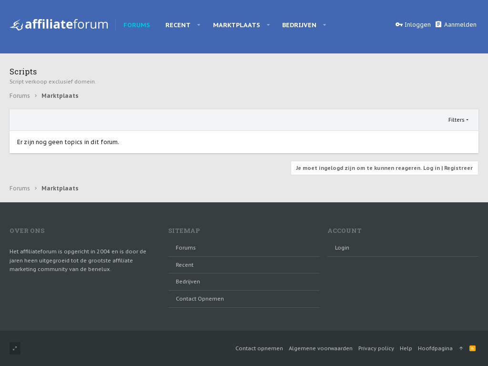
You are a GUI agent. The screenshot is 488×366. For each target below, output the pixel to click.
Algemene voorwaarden (321, 348)
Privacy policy (376, 348)
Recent (184, 264)
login (342, 247)
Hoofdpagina (435, 348)
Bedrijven (188, 281)
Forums (186, 247)
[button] (199, 25)
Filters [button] (456, 119)
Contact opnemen (200, 298)
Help (406, 348)
